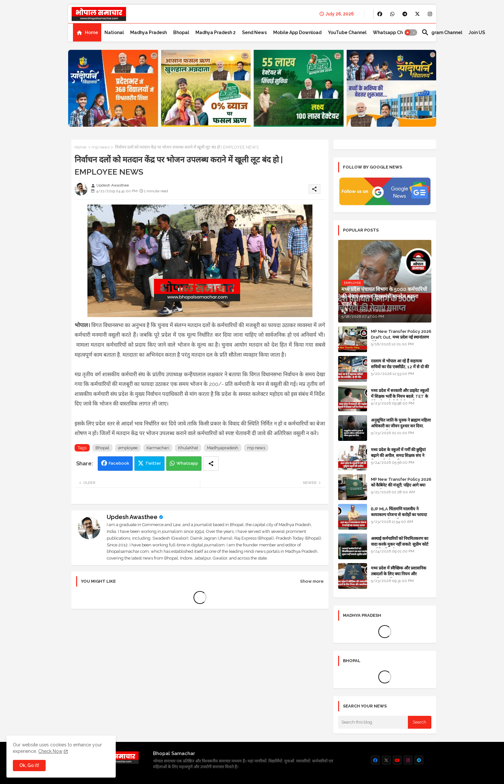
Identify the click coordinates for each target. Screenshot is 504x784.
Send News (254, 32)
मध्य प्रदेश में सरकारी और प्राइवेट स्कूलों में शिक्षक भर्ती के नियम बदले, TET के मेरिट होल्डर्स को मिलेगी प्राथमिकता (400, 396)
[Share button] (211, 463)
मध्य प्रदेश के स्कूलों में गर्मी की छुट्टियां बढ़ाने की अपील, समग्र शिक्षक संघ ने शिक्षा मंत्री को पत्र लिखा (398, 455)
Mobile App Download (297, 32)
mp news (101, 147)
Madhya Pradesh (148, 32)
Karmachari (158, 447)
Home (91, 32)
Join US (477, 32)
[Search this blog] (373, 722)
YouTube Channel (347, 32)
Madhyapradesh (222, 447)
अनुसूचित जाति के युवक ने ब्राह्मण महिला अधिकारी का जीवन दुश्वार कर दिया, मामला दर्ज (401, 426)
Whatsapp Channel (394, 32)
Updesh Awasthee (132, 517)
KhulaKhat (188, 447)
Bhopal (181, 32)
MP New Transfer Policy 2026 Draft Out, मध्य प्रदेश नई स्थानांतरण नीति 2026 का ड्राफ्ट (401, 337)
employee (128, 447)
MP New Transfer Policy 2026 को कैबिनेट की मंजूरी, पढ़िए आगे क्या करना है (401, 485)
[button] (410, 32)
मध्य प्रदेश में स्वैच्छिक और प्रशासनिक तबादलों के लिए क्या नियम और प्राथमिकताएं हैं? (398, 574)
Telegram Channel (441, 32)
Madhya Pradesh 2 (215, 32)
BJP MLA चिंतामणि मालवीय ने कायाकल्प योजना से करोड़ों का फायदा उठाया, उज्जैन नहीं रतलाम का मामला (399, 514)
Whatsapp (187, 463)
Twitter (153, 463)
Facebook (119, 463)
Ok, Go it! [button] (29, 765)
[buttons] (380, 14)
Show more (312, 581)
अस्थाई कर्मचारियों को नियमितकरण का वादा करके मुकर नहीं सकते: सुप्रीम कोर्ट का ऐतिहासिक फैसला (399, 544)
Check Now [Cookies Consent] (50, 751)
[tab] (87, 32)
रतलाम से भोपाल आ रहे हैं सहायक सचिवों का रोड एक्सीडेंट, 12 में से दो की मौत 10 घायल (400, 367)
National (114, 32)
